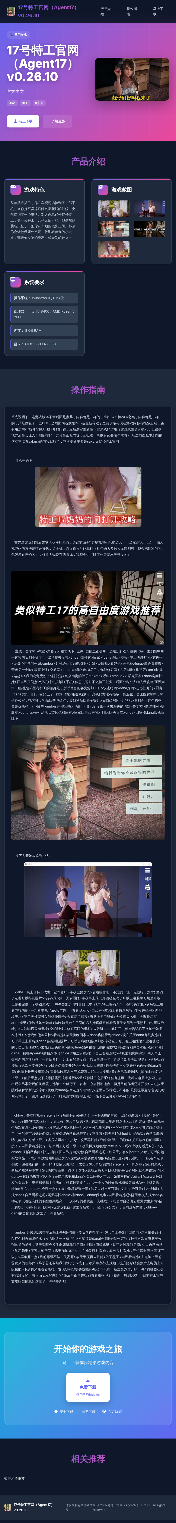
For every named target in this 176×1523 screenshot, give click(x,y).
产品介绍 (105, 11)
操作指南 (132, 11)
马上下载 (158, 11)
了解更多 (58, 121)
